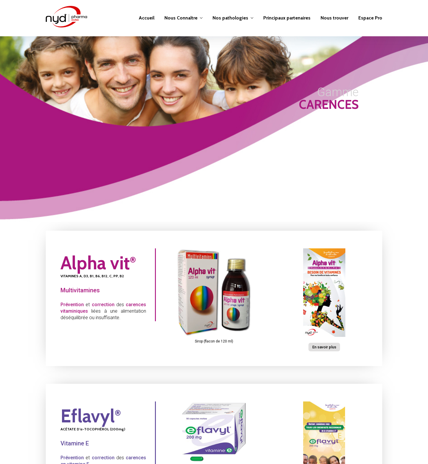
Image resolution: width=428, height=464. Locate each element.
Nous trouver (334, 18)
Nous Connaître (180, 18)
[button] (324, 347)
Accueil (146, 18)
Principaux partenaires (287, 18)
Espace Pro (370, 18)
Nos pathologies (230, 18)
